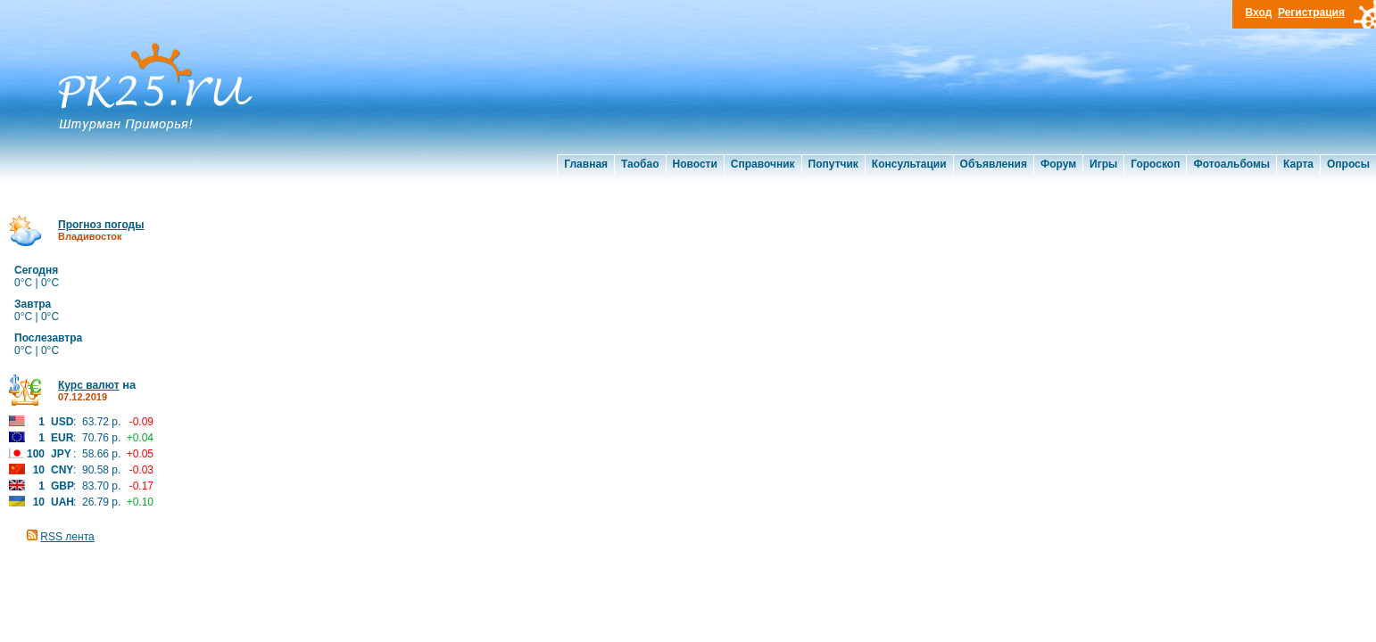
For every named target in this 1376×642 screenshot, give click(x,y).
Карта (1298, 164)
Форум (1058, 164)
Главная (586, 164)
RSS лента (67, 537)
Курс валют (89, 385)
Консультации (909, 164)
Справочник (763, 164)
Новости (695, 164)
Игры (1103, 164)
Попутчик (833, 164)
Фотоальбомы (1231, 164)
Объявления (993, 164)
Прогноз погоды (101, 224)
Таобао (640, 164)
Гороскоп (1155, 164)
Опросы (1348, 164)
